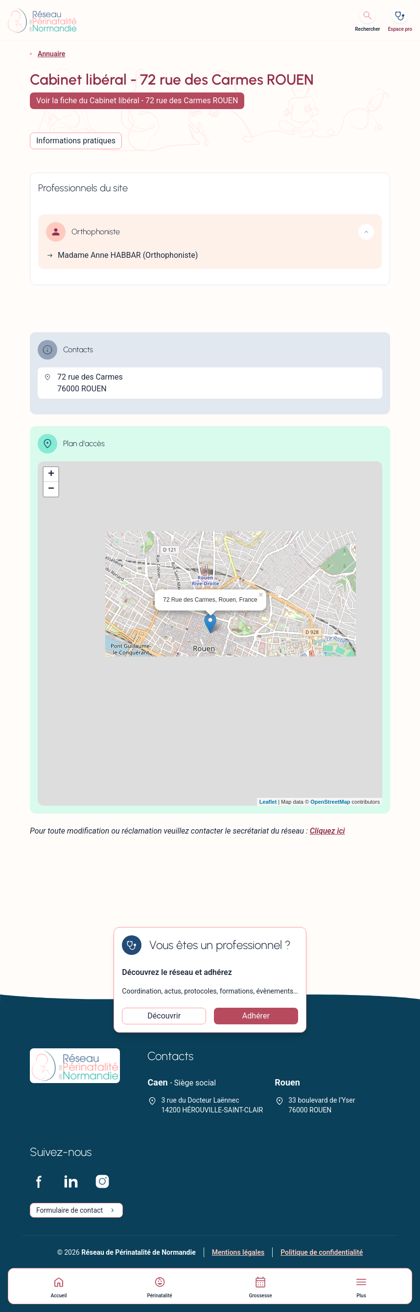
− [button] (51, 489)
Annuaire (51, 54)
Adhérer (256, 1015)
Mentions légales (238, 1252)
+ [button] (51, 474)
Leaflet (268, 802)
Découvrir (164, 1015)
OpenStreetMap (330, 802)
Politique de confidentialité (321, 1252)
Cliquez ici (327, 831)
